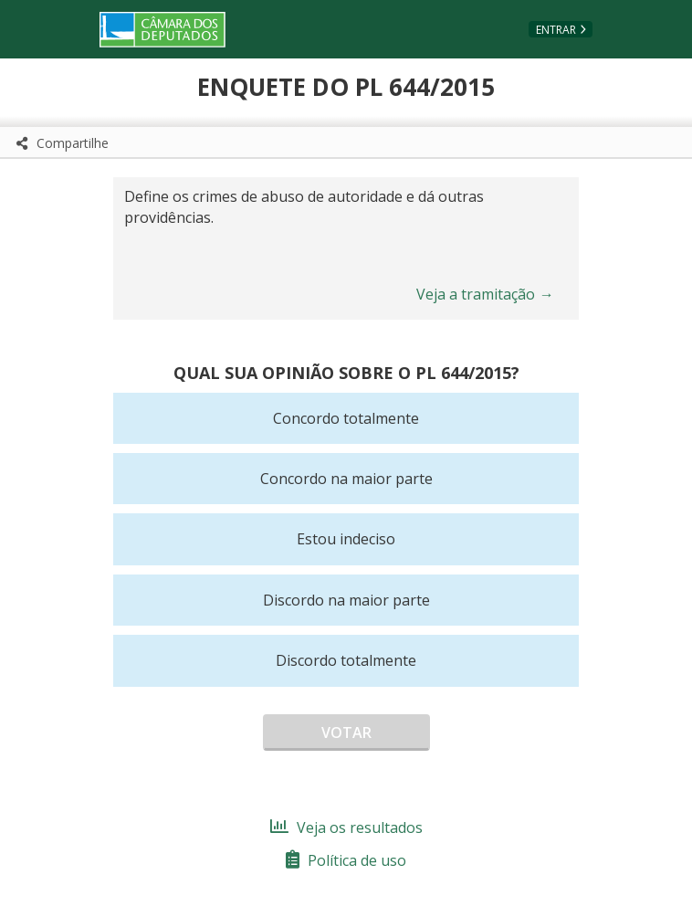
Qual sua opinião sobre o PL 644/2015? (346, 373)
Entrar (556, 29)
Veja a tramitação (485, 294)
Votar (346, 732)
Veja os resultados (346, 827)
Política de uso (346, 860)
